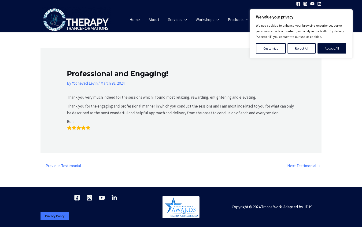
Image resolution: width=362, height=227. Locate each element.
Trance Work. (272, 206)
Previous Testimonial (61, 165)
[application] (189, 20)
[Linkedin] (319, 4)
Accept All (332, 48)
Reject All (301, 48)
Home (141, 19)
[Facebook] (298, 4)
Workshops (211, 20)
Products (241, 20)
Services (181, 20)
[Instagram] (305, 4)
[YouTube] (312, 4)
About (159, 19)
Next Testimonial (304, 165)
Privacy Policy (55, 216)
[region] (301, 33)
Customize (270, 48)
